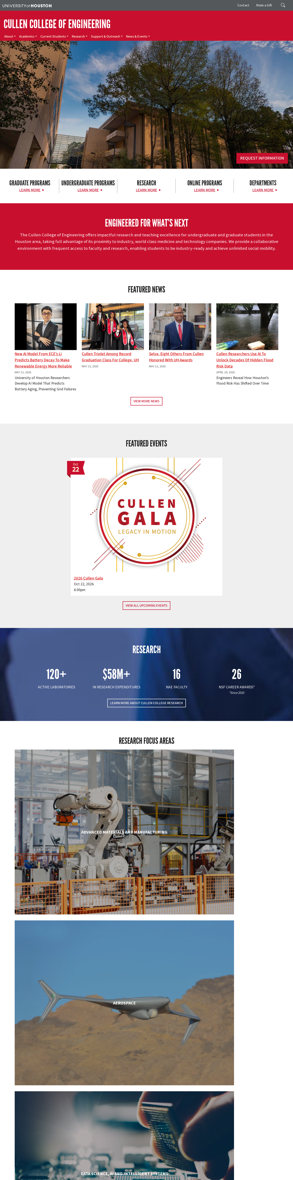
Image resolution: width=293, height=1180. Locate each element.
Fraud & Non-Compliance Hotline (260, 1167)
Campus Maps (116, 1167)
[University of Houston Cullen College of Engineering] (50, 1114)
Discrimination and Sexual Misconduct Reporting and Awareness (246, 1172)
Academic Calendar (94, 1167)
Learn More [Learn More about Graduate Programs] (29, 190)
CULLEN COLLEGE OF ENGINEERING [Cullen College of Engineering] (57, 24)
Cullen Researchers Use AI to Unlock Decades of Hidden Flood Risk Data (244, 360)
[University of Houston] (27, 5)
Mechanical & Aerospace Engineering (236, 998)
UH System (150, 1167)
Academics (26, 36)
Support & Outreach (105, 36)
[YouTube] (70, 1130)
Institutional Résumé (104, 1172)
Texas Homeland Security (190, 1167)
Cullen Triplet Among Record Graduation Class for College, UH (110, 357)
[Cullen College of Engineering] (146, 123)
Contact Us (108, 1148)
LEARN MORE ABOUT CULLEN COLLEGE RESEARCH (146, 648)
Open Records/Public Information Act (65, 1172)
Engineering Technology (146, 915)
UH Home (73, 1167)
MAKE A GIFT (238, 1111)
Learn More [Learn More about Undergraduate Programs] (88, 190)
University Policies (14, 1176)
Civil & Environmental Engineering (236, 840)
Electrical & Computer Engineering (57, 915)
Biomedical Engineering (57, 840)
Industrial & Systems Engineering (57, 998)
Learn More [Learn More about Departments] (263, 190)
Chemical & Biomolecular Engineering (146, 840)
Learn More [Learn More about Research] (146, 190)
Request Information (262, 158)
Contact (243, 5)
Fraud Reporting (227, 1167)
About (8, 36)
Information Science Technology (146, 998)
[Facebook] (29, 1130)
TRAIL (211, 1167)
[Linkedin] (62, 1130)
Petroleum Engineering (146, 1073)
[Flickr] (45, 1130)
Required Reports (130, 1172)
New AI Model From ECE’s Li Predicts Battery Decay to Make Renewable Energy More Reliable (43, 360)
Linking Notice (11, 1172)
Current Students (53, 36)
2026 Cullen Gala (125, 523)
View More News (146, 401)
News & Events (136, 36)
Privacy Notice (31, 1172)
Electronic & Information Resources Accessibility (174, 1172)
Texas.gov (165, 1167)
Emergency (135, 1167)
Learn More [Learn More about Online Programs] (204, 190)
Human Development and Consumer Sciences (236, 919)
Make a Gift (264, 5)
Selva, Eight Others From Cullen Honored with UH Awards (176, 357)
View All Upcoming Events (146, 550)
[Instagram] (54, 1130)
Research (78, 36)
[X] (37, 1130)
